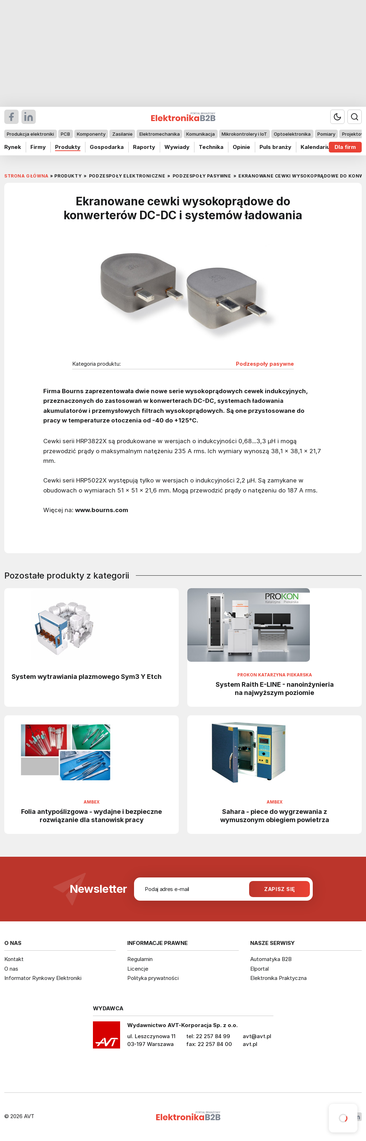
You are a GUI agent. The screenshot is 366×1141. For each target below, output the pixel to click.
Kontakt (14, 959)
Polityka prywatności (153, 978)
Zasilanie (122, 134)
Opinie (241, 147)
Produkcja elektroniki (30, 134)
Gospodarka (107, 147)
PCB (65, 134)
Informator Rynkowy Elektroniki (42, 978)
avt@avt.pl (257, 1036)
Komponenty (91, 134)
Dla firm (345, 147)
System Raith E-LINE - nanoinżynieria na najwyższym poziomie (275, 688)
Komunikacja (200, 134)
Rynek (12, 147)
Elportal (259, 968)
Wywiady (176, 147)
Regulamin (140, 959)
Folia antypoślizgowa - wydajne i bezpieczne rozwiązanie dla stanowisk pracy (91, 815)
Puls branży (275, 147)
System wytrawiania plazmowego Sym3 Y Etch (86, 676)
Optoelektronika (292, 134)
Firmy (38, 147)
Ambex (92, 802)
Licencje (137, 968)
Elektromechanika (159, 134)
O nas (11, 968)
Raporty (144, 147)
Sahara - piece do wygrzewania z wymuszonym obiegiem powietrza (274, 815)
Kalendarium (318, 147)
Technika (211, 147)
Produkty (67, 147)
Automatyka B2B (271, 959)
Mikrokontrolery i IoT (244, 134)
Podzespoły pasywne (265, 364)
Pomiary (326, 134)
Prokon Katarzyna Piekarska (274, 674)
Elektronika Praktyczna (278, 978)
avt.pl (250, 1044)
